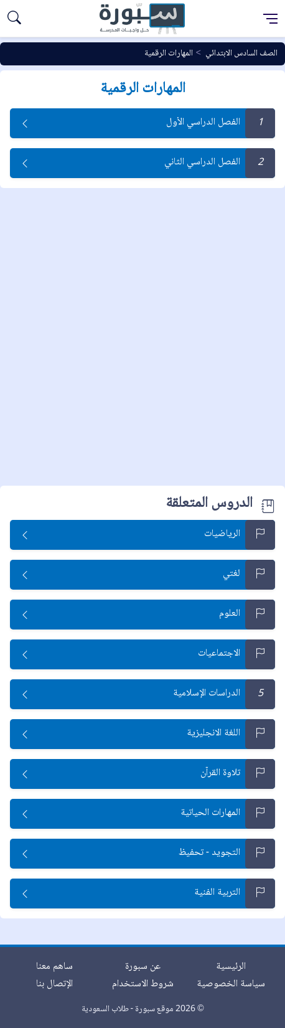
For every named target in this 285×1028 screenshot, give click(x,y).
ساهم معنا (54, 966)
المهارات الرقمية (168, 53)
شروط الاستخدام (143, 984)
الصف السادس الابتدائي (241, 53)
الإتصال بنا (54, 984)
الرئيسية (231, 966)
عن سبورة (143, 966)
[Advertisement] (142, 336)
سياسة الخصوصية (231, 984)
